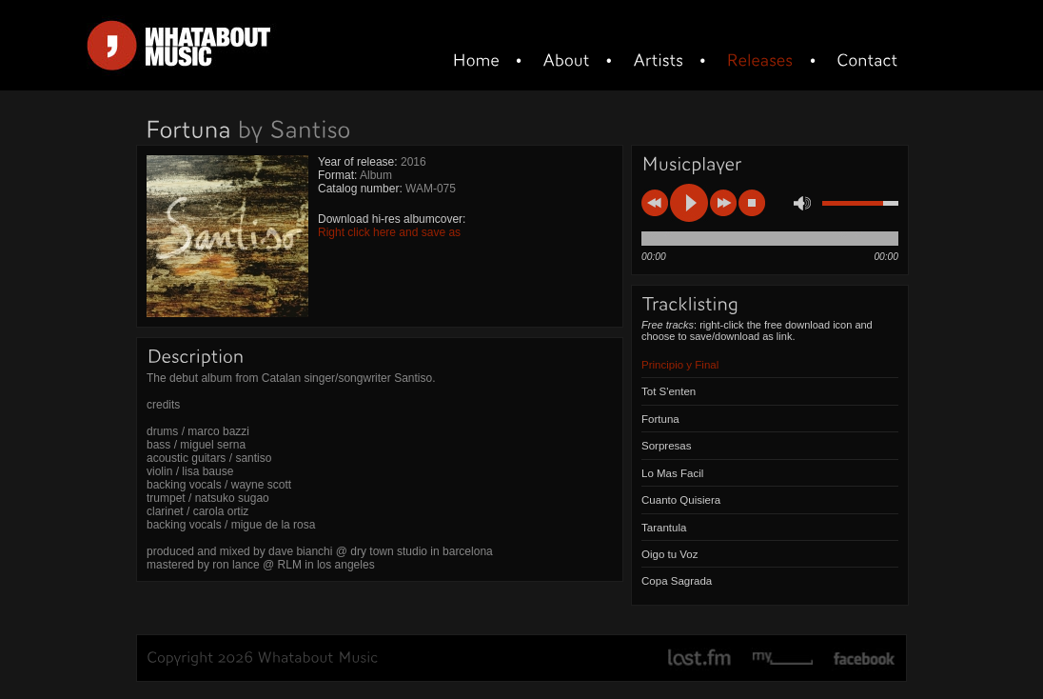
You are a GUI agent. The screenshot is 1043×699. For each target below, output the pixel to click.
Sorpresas (666, 445)
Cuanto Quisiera (680, 500)
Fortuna (660, 419)
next (723, 203)
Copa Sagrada (676, 581)
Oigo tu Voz (670, 554)
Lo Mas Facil (672, 473)
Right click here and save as (389, 232)
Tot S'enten (668, 391)
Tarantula (663, 527)
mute (802, 203)
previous (654, 203)
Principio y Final (679, 364)
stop (751, 203)
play (689, 203)
